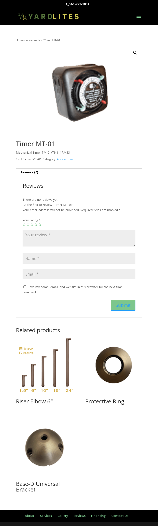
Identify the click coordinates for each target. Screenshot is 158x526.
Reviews (80, 516)
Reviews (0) (29, 172)
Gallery (63, 516)
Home (20, 40)
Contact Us (119, 516)
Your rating (32, 220)
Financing (98, 516)
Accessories (34, 40)
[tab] (79, 172)
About (29, 516)
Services (46, 516)
